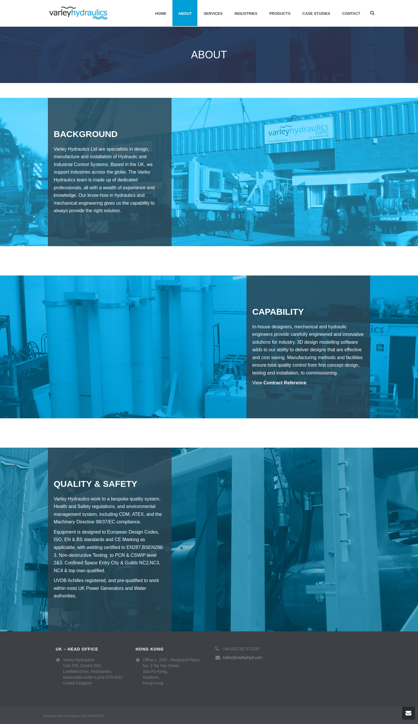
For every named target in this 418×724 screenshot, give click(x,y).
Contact (351, 13)
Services (213, 13)
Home (160, 13)
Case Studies (316, 13)
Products (280, 13)
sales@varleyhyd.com (242, 657)
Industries (246, 13)
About (185, 13)
